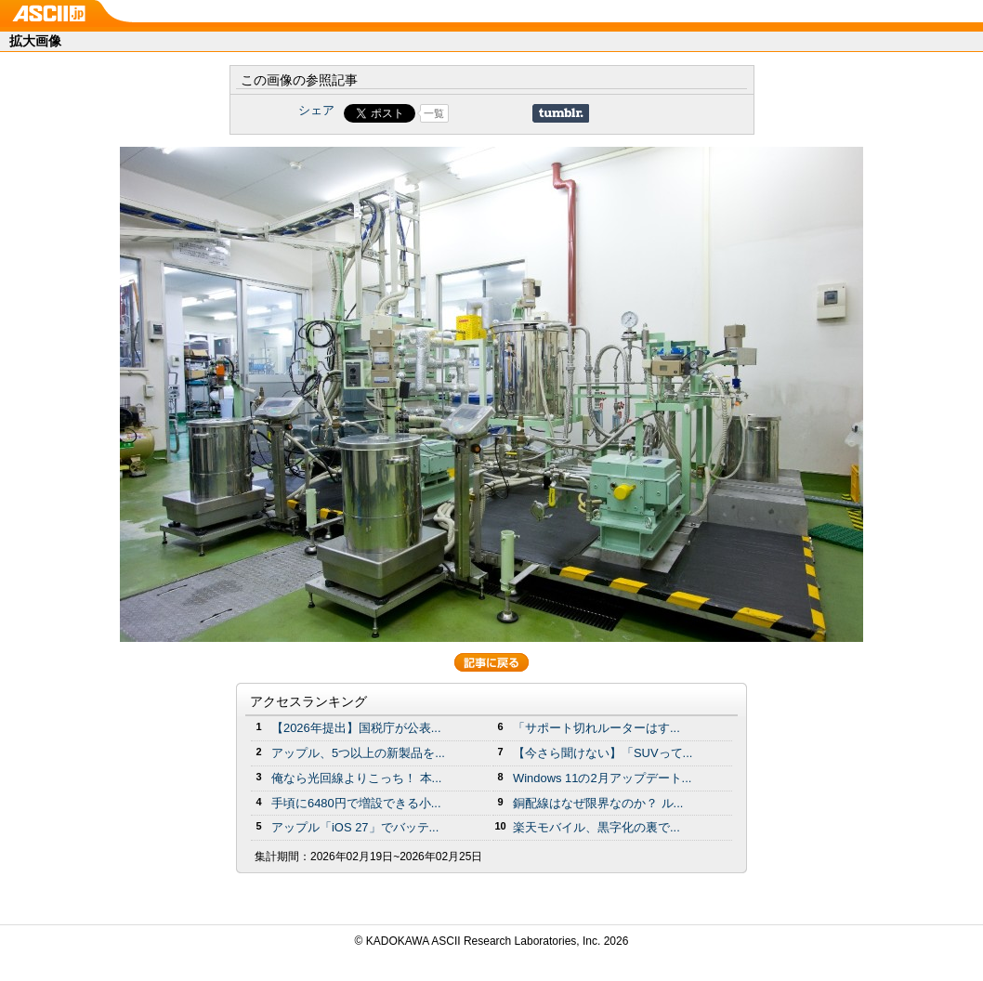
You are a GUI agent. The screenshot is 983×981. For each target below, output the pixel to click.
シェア (316, 110)
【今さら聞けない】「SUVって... (602, 753)
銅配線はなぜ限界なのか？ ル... (598, 803)
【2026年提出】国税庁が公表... (356, 728)
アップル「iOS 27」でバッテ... (355, 827)
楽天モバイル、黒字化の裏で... (596, 827)
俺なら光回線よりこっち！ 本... (356, 778)
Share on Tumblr (560, 113)
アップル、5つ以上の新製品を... (358, 753)
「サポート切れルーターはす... (596, 728)
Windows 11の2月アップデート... (602, 778)
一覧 (434, 113)
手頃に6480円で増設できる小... (356, 803)
